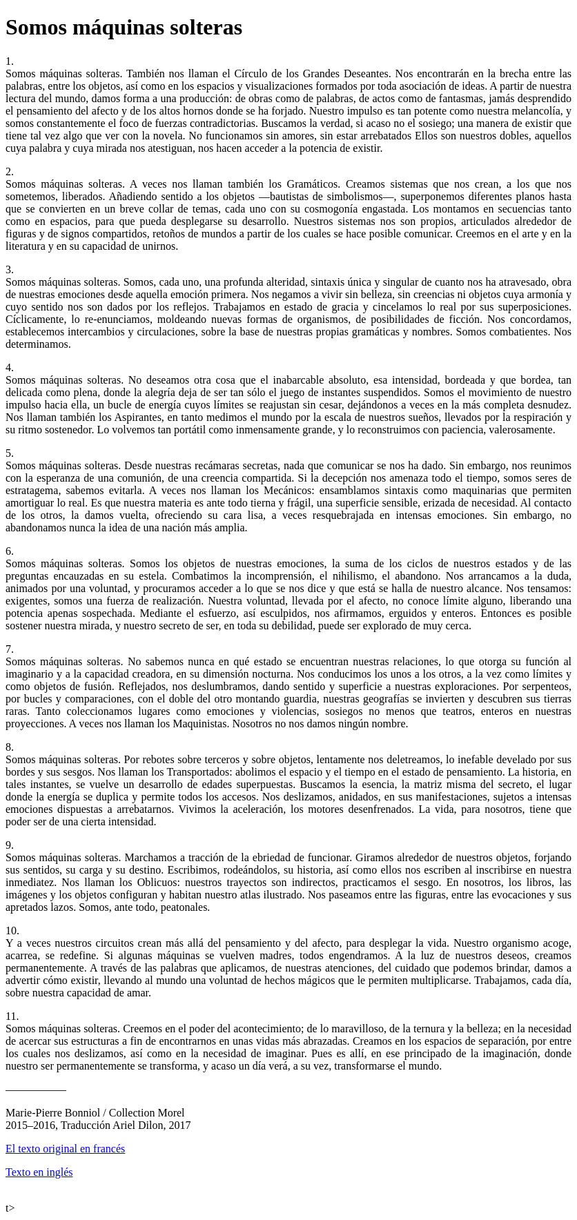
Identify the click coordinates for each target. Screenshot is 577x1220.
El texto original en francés (65, 1148)
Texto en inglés (39, 1172)
